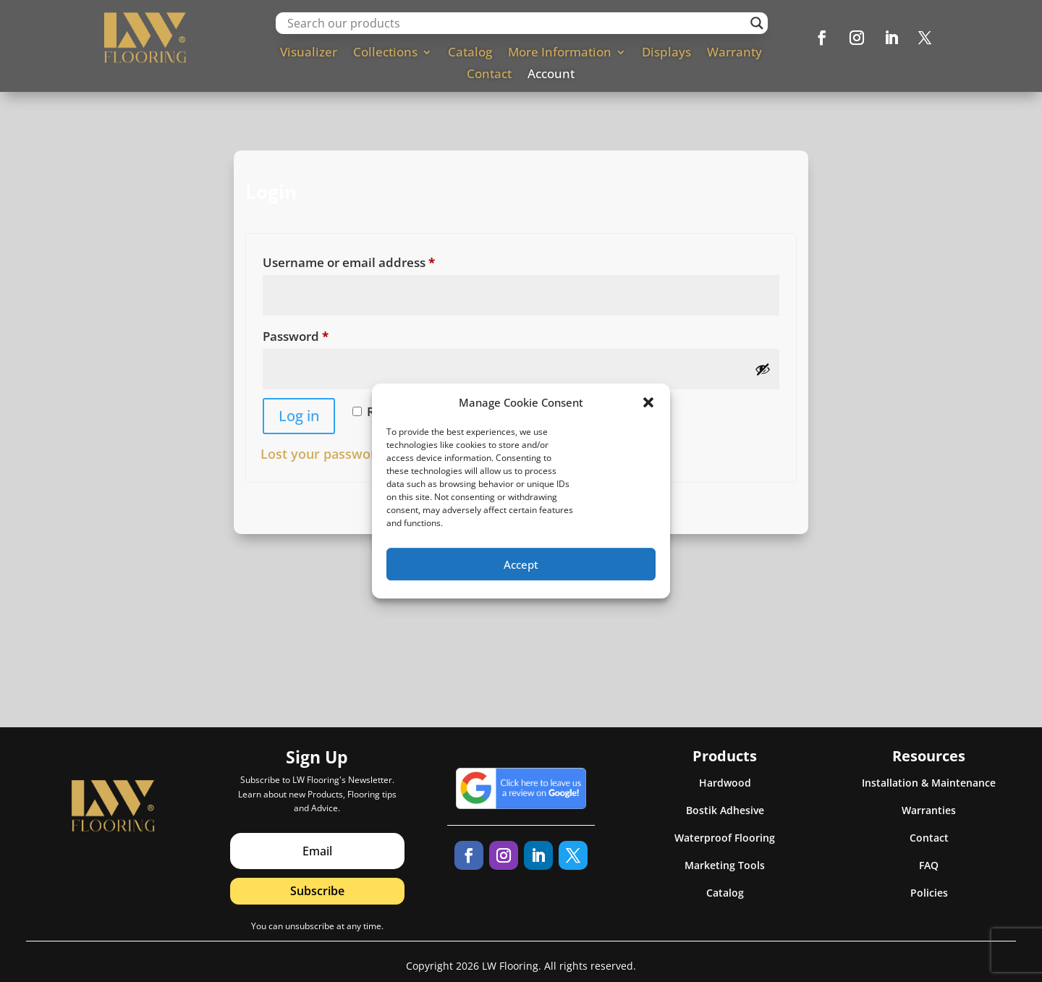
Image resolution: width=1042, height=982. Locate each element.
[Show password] (763, 369)
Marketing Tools (725, 865)
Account (551, 75)
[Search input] (514, 23)
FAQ (929, 865)
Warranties (929, 810)
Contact (489, 75)
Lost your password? (325, 453)
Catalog (470, 53)
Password (323, 334)
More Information (559, 53)
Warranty (734, 53)
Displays (666, 53)
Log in (299, 416)
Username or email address (376, 260)
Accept (521, 572)
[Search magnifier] (757, 23)
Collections (385, 53)
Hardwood (725, 783)
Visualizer (308, 53)
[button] (648, 410)
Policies (929, 893)
